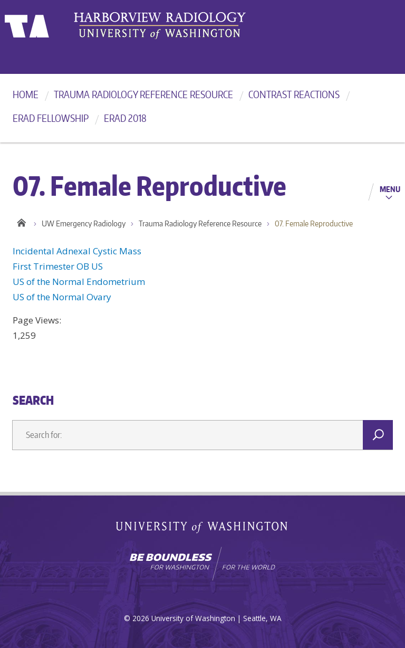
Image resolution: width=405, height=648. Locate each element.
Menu (390, 189)
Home (25, 94)
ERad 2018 (125, 118)
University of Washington (48, 23)
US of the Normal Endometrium (79, 281)
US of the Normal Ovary (62, 297)
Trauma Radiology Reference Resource (143, 94)
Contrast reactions (294, 94)
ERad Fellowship (51, 118)
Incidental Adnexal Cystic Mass (77, 251)
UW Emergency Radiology (84, 223)
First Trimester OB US (58, 266)
